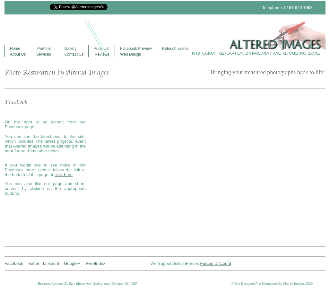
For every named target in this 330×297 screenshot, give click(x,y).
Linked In (51, 263)
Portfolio (43, 48)
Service (42, 54)
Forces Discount (215, 263)
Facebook (13, 263)
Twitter (33, 263)
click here (64, 174)
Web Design (130, 54)
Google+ (75, 263)
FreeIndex (95, 263)
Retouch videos (175, 48)
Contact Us (73, 54)
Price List (101, 48)
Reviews (101, 54)
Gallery (70, 48)
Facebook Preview (136, 48)
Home (15, 48)
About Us (18, 54)
